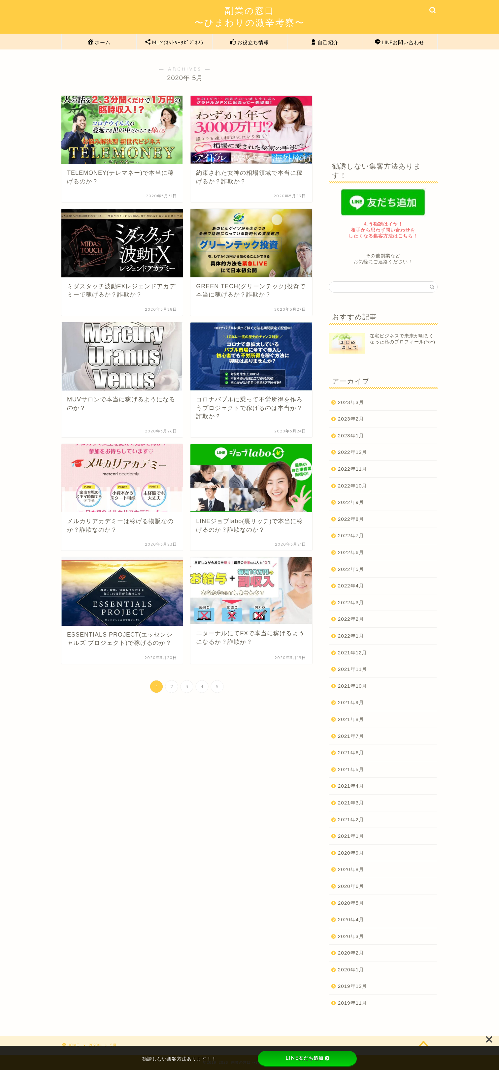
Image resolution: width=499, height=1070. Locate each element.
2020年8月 (351, 869)
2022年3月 (351, 602)
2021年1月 (351, 836)
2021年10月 (352, 686)
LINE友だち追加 (307, 1058)
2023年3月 (351, 402)
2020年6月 (351, 886)
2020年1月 (351, 969)
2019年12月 (352, 986)
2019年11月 (352, 1003)
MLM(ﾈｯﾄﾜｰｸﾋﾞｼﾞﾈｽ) (174, 42)
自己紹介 (325, 42)
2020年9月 (351, 853)
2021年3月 (351, 802)
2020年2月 (351, 953)
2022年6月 (351, 552)
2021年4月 (351, 786)
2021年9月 (351, 702)
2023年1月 (351, 435)
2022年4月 (351, 585)
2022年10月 (352, 485)
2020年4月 (351, 919)
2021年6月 (351, 752)
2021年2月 (351, 819)
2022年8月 (351, 519)
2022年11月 (352, 469)
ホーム (99, 42)
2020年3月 (351, 936)
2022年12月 (352, 452)
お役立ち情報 (249, 42)
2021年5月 (351, 769)
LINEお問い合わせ (399, 42)
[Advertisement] (383, 100)
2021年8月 (351, 719)
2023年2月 (351, 419)
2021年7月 (351, 736)
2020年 (95, 1045)
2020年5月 (351, 903)
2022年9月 (351, 502)
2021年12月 (352, 652)
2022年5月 (351, 569)
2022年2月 (351, 619)
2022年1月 (351, 636)
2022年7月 (351, 535)
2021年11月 (352, 669)
